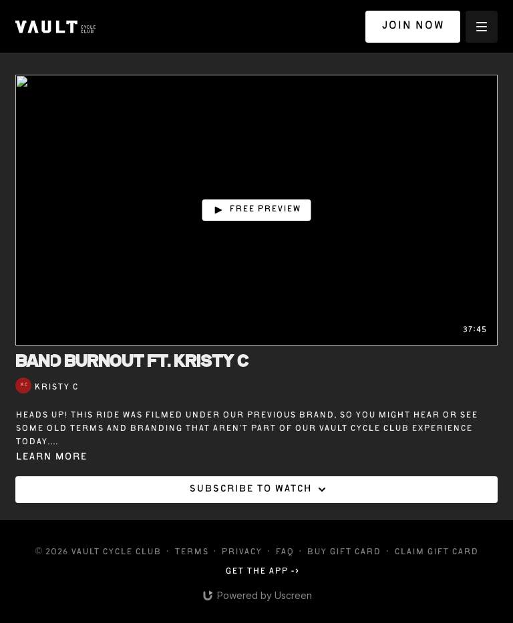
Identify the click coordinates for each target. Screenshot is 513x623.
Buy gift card (344, 552)
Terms (191, 552)
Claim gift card (436, 552)
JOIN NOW (412, 26)
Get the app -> (262, 572)
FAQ (284, 552)
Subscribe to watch (259, 490)
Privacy (241, 552)
